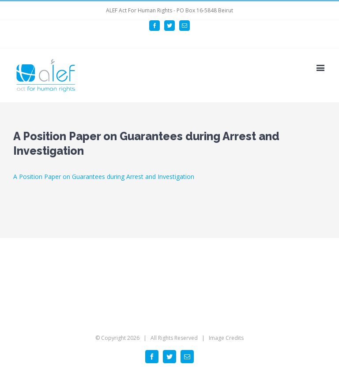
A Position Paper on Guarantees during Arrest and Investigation (103, 176)
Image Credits (226, 338)
